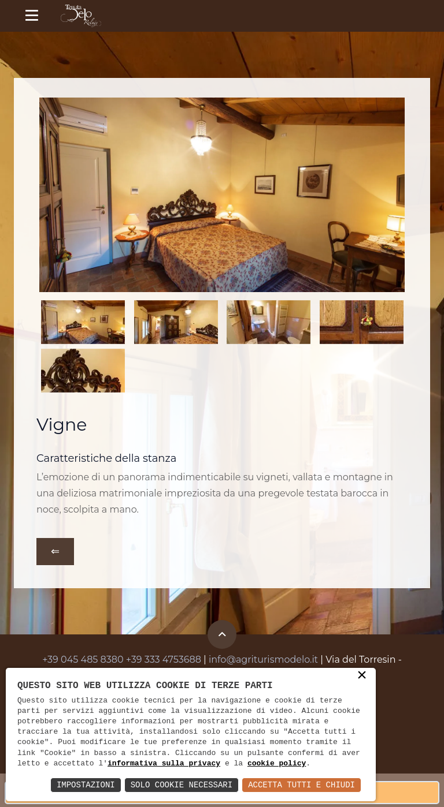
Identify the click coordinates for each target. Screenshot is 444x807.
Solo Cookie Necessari (181, 784)
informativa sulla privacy (164, 764)
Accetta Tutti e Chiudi (301, 784)
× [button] (362, 676)
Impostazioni (86, 784)
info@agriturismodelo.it (263, 659)
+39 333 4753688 (163, 659)
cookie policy (276, 764)
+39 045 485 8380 (82, 659)
